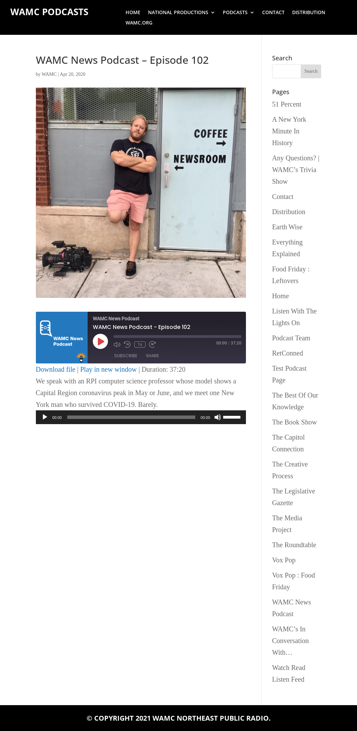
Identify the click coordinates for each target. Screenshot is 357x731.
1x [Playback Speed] (140, 344)
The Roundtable (294, 545)
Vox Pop (284, 560)
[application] (141, 417)
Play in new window (108, 369)
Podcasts (235, 13)
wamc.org (139, 23)
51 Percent (286, 104)
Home (133, 13)
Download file (56, 369)
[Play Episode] (100, 341)
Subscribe (125, 356)
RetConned (287, 353)
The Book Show (294, 422)
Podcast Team (291, 338)
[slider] (131, 417)
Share (152, 356)
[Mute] (217, 417)
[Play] (44, 417)
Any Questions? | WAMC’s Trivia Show (295, 169)
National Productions (178, 13)
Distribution (308, 13)
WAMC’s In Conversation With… (290, 640)
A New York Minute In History (289, 131)
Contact (273, 13)
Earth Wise (287, 227)
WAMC (49, 74)
